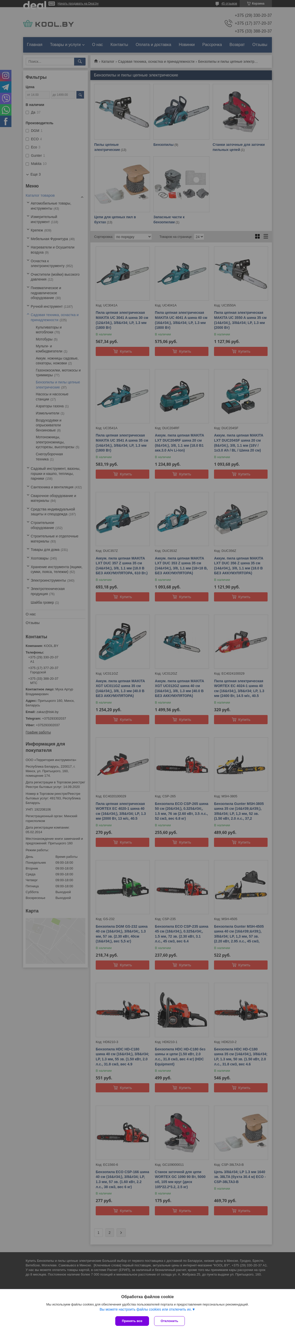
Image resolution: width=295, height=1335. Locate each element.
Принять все (132, 1321)
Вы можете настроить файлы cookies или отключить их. (146, 1309)
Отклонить (169, 1321)
